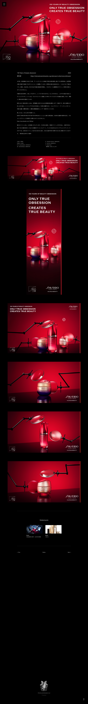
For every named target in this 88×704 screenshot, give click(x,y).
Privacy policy (44, 695)
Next (69, 552)
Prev (19, 552)
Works (44, 552)
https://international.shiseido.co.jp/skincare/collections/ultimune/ (51, 76)
